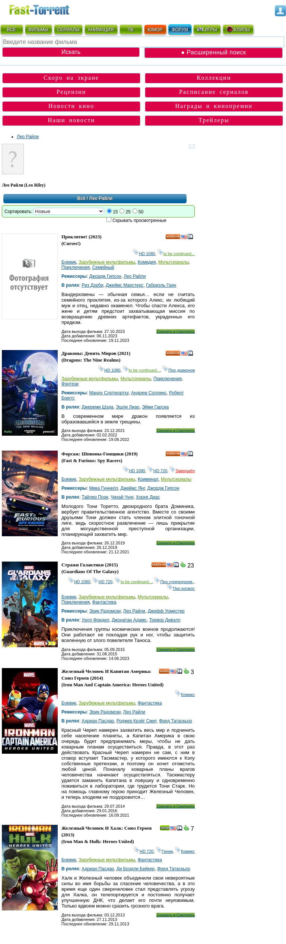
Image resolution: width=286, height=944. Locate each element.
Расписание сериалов (214, 92)
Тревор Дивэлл (164, 620)
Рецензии (71, 92)
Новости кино (71, 106)
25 (127, 211)
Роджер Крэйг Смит (137, 721)
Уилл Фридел (95, 620)
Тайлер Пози (95, 497)
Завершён (182, 470)
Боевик (68, 262)
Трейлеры (213, 120)
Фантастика (104, 602)
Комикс (185, 694)
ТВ (130, 29)
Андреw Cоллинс (148, 392)
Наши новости (71, 120)
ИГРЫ (207, 29)
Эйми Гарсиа (155, 407)
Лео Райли (28, 136)
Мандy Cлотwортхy (108, 392)
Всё (81, 198)
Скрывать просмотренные (139, 220)
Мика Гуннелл (103, 488)
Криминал (148, 479)
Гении (164, 851)
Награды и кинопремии (214, 106)
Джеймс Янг (133, 488)
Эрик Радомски (105, 611)
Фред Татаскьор (175, 721)
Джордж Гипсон (105, 276)
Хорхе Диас (148, 497)
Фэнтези (70, 384)
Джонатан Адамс (129, 620)
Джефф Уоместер (166, 611)
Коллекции (214, 77)
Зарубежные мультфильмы (107, 262)
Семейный (103, 267)
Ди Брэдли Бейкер (136, 868)
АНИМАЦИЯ (101, 29)
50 (141, 211)
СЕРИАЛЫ (68, 29)
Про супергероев (174, 581)
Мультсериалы (173, 262)
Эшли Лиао (127, 407)
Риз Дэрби (92, 285)
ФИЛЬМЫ (38, 29)
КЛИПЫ (238, 29)
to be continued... (176, 253)
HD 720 (157, 470)
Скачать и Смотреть (175, 331)
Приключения (75, 267)
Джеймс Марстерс (124, 285)
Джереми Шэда (97, 407)
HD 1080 (144, 253)
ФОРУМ (180, 29)
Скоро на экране (71, 77)
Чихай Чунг (122, 497)
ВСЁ (11, 29)
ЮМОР (155, 29)
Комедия (147, 262)
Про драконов (178, 370)
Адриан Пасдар (98, 721)
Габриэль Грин (161, 285)
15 (115, 211)
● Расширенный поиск (213, 52)
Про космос (181, 588)
